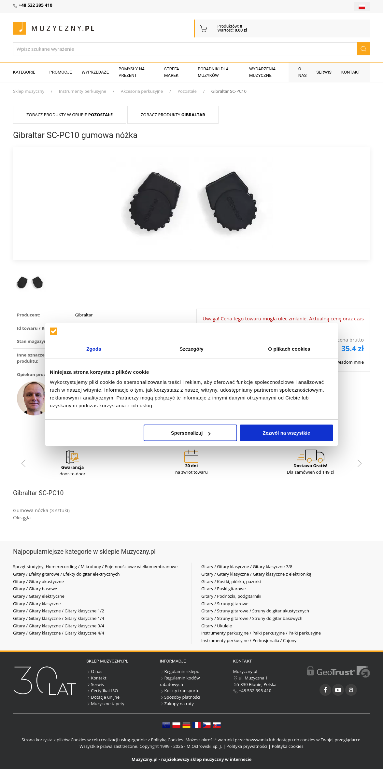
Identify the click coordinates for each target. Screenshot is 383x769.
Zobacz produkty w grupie (69, 115)
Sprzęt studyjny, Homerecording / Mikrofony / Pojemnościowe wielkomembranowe (95, 566)
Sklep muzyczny (28, 91)
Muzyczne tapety (105, 703)
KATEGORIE (24, 72)
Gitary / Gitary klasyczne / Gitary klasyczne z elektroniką (256, 574)
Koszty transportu (180, 690)
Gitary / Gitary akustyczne (38, 581)
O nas (302, 72)
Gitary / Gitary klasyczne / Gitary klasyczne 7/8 (246, 566)
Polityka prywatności (247, 746)
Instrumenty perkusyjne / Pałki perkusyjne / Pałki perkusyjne (261, 633)
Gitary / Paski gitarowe (223, 589)
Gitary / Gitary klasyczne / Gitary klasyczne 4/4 (58, 633)
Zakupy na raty (176, 703)
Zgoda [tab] (93, 349)
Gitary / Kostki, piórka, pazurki (231, 581)
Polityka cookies (288, 746)
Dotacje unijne (103, 697)
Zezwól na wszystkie (286, 433)
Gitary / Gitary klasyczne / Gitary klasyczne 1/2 (58, 611)
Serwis (324, 72)
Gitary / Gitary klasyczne (37, 604)
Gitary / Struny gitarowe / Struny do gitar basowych (252, 618)
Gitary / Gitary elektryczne (38, 596)
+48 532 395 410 (252, 690)
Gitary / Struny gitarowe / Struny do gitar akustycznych (255, 611)
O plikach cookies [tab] (289, 349)
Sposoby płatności (180, 697)
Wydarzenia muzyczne (262, 72)
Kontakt (350, 72)
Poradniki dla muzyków (213, 72)
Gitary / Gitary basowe (35, 589)
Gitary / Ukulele (216, 626)
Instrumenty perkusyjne (82, 91)
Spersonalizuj (191, 433)
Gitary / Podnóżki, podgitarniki (231, 596)
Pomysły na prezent (132, 72)
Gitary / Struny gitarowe (224, 604)
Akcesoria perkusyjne (142, 91)
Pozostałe (187, 91)
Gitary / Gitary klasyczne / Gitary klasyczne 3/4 (58, 626)
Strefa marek (171, 72)
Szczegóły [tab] (191, 349)
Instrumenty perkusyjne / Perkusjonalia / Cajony (248, 640)
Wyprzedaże (95, 72)
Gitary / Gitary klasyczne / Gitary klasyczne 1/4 (58, 618)
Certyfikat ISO (102, 690)
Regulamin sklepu (179, 671)
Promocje (61, 72)
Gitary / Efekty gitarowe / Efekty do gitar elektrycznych (66, 574)
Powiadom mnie (348, 362)
